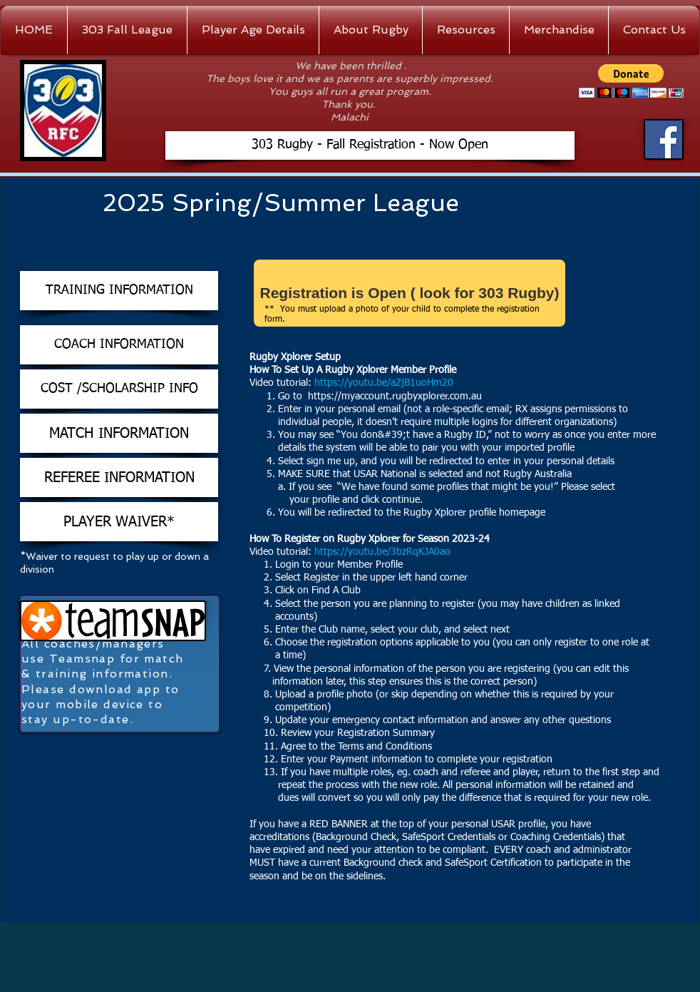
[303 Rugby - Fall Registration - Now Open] (370, 145)
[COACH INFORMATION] (119, 344)
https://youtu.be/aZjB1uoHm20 (385, 383)
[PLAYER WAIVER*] (119, 521)
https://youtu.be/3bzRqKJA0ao (383, 552)
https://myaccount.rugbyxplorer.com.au (395, 397)
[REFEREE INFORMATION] (119, 477)
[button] (631, 81)
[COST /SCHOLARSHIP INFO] (119, 389)
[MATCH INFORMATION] (119, 433)
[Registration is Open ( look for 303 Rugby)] (409, 293)
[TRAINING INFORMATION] (119, 290)
